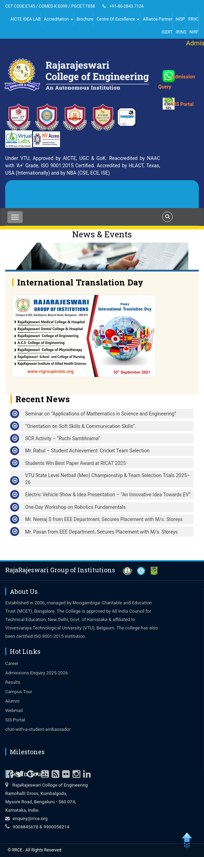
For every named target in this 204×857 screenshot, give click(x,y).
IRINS (181, 32)
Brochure (84, 19)
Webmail (14, 710)
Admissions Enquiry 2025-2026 (36, 672)
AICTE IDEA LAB (25, 19)
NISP (180, 19)
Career (11, 663)
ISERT (166, 32)
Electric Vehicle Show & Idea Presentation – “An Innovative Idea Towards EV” (107, 494)
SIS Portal (183, 104)
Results (12, 682)
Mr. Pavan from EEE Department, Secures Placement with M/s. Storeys (101, 532)
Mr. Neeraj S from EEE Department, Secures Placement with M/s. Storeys (104, 519)
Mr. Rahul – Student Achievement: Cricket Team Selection (87, 450)
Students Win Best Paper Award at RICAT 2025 (75, 463)
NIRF (193, 32)
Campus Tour (18, 691)
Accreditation (58, 19)
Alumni (12, 701)
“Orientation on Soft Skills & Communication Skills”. (80, 426)
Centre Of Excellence (118, 19)
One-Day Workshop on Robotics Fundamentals (75, 507)
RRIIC (193, 19)
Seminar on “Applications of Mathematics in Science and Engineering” (100, 413)
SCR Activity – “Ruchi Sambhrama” (62, 438)
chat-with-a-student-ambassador (37, 729)
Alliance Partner (158, 19)
